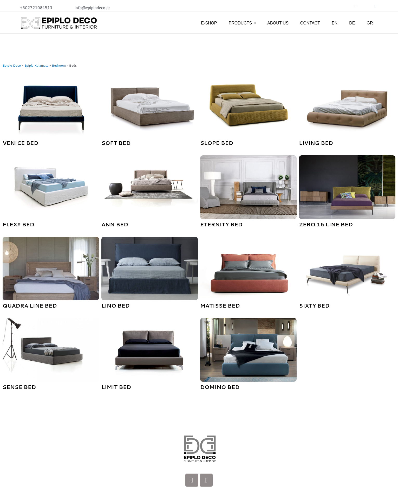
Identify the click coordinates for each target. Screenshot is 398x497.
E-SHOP (209, 23)
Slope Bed (216, 142)
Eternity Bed (221, 224)
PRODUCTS (242, 23)
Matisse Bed (220, 305)
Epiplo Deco (12, 65)
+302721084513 (36, 7)
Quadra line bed (30, 305)
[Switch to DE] (352, 23)
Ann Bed (114, 224)
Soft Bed (116, 142)
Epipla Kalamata (36, 65)
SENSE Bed (19, 387)
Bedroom (59, 65)
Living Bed (316, 142)
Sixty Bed (314, 305)
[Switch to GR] (369, 23)
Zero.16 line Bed (326, 224)
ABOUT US (278, 23)
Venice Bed (20, 142)
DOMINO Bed (220, 387)
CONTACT (310, 23)
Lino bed (115, 305)
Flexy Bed (18, 224)
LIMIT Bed (116, 387)
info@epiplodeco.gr (92, 7)
